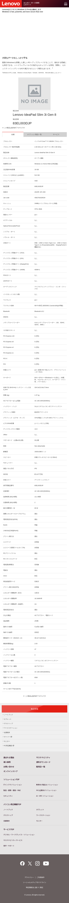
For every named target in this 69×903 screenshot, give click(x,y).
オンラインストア (10, 771)
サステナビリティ (43, 757)
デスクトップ (8, 723)
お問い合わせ (8, 766)
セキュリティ (8, 796)
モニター (6, 741)
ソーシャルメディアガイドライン (34, 882)
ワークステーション (10, 728)
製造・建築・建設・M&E (12, 790)
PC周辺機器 (8, 745)
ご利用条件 (41, 877)
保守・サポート (8, 846)
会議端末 (6, 732)
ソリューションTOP (11, 779)
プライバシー (29, 877)
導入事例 (7, 762)
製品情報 (34, 709)
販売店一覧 (40, 766)
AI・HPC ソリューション (44, 796)
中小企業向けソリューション (46, 790)
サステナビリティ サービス (12, 840)
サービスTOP (8, 829)
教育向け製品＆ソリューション (47, 784)
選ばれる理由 (8, 757)
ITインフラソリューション (12, 784)
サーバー (7, 737)
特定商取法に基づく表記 (34, 887)
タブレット (7, 719)
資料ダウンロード (43, 762)
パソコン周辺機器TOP (12, 804)
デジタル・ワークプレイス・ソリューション (18, 834)
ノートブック (8, 715)
